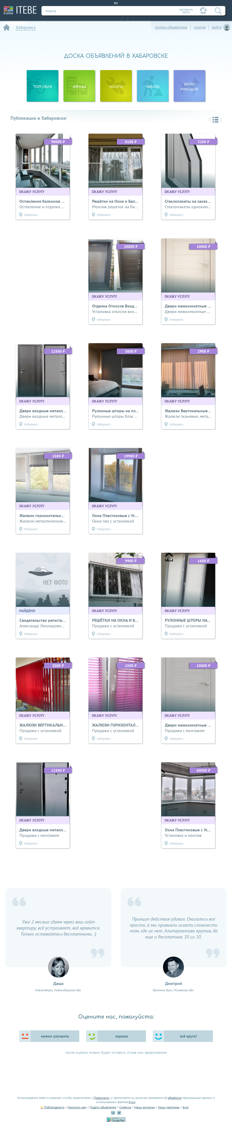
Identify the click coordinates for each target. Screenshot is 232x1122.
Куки (132, 1102)
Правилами (101, 1098)
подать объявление (171, 27)
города (199, 27)
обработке (175, 1098)
